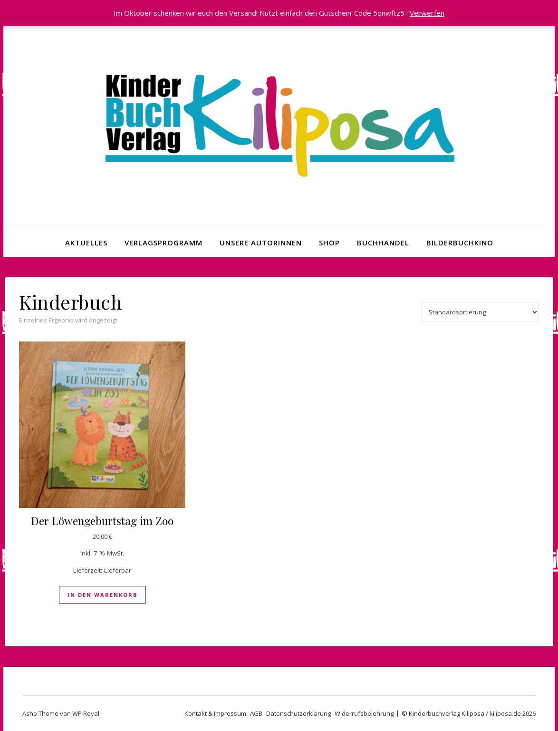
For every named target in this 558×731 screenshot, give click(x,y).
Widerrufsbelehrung (364, 713)
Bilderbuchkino (459, 242)
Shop (329, 242)
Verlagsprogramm (163, 242)
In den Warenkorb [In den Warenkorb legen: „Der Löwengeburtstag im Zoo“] (102, 594)
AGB (256, 713)
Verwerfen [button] (427, 13)
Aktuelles (86, 242)
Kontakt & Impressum (215, 713)
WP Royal (85, 713)
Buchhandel (383, 242)
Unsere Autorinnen (261, 242)
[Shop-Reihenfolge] (480, 312)
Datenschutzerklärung (298, 713)
